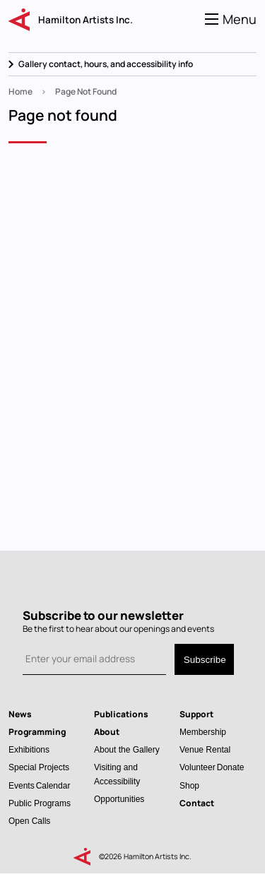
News (20, 714)
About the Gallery (127, 749)
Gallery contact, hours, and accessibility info (105, 64)
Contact (196, 803)
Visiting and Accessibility (117, 773)
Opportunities (119, 799)
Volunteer (197, 767)
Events (21, 785)
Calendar (53, 785)
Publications (121, 714)
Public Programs (39, 803)
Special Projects (38, 767)
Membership (202, 732)
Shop (189, 785)
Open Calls (29, 821)
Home (20, 91)
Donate (231, 767)
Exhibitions (28, 749)
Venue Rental (204, 749)
